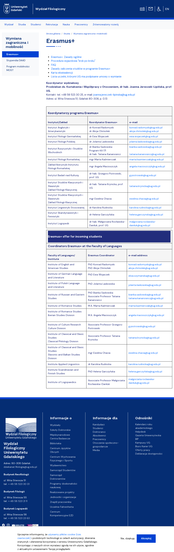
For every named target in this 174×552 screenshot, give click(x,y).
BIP (137, 439)
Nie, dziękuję (128, 540)
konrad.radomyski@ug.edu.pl (145, 127)
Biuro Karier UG (143, 446)
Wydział (8, 24)
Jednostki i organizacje (63, 497)
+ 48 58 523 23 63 (19, 518)
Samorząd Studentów (62, 470)
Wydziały (55, 425)
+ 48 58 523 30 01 (18, 484)
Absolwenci (99, 435)
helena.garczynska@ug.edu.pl (146, 214)
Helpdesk (140, 431)
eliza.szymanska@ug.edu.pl (144, 275)
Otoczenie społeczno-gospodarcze (106, 444)
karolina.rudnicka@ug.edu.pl (145, 207)
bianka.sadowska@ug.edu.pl (145, 146)
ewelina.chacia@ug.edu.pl (144, 198)
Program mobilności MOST (17, 68)
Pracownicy (81, 24)
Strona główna (53, 33)
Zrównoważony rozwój (106, 24)
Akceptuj (146, 540)
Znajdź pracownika (60, 502)
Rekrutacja (52, 24)
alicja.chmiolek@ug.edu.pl (144, 131)
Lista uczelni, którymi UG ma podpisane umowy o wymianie (86, 76)
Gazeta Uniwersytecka (148, 435)
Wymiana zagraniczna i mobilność (90, 33)
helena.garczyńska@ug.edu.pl (145, 371)
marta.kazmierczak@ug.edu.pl (146, 159)
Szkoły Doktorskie (60, 429)
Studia (22, 24)
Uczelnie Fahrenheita (62, 506)
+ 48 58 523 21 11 (17, 501)
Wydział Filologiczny (50, 9)
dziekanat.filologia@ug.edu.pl (20, 466)
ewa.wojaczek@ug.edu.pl (143, 136)
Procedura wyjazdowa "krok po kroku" (73, 61)
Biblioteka (55, 443)
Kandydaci (99, 424)
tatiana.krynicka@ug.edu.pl (144, 186)
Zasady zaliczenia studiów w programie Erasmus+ (80, 68)
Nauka (66, 24)
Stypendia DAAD (15, 60)
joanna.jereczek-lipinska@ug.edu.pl (114, 94)
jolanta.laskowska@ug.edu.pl (145, 141)
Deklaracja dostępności (148, 453)
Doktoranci (99, 431)
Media (96, 450)
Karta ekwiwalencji (62, 72)
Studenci (36, 24)
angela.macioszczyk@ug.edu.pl (147, 166)
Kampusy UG (142, 442)
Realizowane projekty (62, 492)
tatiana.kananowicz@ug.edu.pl (146, 154)
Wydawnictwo (58, 465)
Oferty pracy (142, 450)
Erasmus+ (12, 54)
